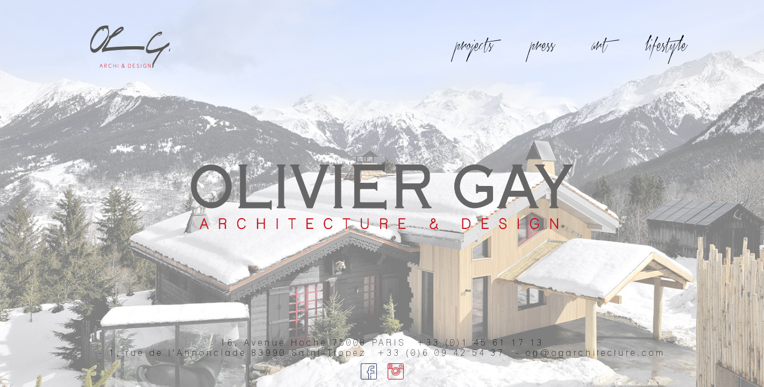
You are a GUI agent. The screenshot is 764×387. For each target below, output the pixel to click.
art (600, 46)
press (543, 46)
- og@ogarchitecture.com (591, 353)
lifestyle (667, 46)
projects (475, 46)
